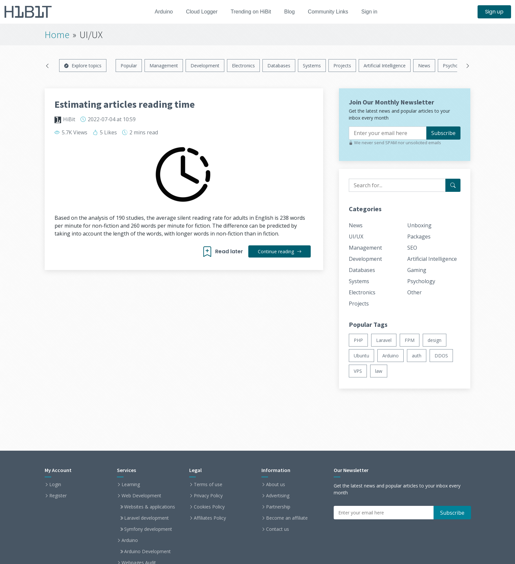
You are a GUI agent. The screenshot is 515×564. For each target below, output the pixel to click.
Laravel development (146, 518)
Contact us (277, 529)
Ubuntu (361, 355)
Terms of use (208, 484)
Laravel (384, 340)
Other (414, 292)
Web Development (141, 495)
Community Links (332, 11)
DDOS (441, 355)
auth (416, 355)
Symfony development (148, 529)
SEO (412, 247)
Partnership (278, 507)
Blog (291, 11)
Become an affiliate (287, 518)
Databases (278, 65)
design (434, 340)
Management (163, 65)
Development (204, 65)
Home (57, 34)
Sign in (375, 11)
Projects (342, 65)
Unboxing (419, 225)
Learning (131, 484)
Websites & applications (149, 507)
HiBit (69, 119)
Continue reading (279, 251)
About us (275, 484)
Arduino (159, 11)
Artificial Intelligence (385, 65)
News (424, 65)
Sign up (494, 11)
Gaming (416, 270)
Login (55, 484)
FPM (409, 340)
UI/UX (356, 236)
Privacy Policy (208, 495)
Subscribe (443, 133)
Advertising (277, 495)
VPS (358, 371)
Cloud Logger (199, 11)
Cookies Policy (209, 507)
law (378, 371)
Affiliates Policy (210, 518)
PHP (358, 340)
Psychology (455, 65)
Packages (419, 236)
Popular (129, 65)
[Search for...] (452, 185)
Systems (312, 65)
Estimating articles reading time (125, 104)
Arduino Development (147, 551)
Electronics (243, 65)
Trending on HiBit (251, 11)
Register (58, 495)
